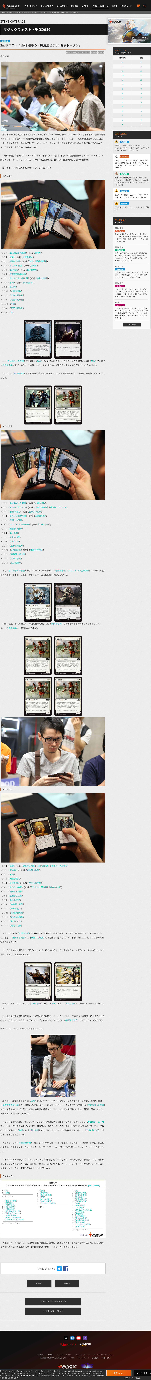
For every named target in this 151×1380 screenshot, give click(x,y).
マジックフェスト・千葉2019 (31, 12)
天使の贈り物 (17, 295)
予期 (13, 303)
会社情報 (95, 1358)
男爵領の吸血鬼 (18, 554)
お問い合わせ (106, 1358)
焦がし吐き (16, 921)
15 (122, 62)
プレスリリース (83, 1358)
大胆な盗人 (28, 256)
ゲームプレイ (62, 6)
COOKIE (72, 1358)
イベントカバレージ (100, 6)
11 (122, 80)
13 (122, 71)
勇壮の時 (14, 532)
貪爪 (31, 261)
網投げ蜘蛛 (41, 261)
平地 (7, 1193)
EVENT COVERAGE (14, 12)
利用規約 (40, 1354)
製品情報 (74, 6)
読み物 (114, 6)
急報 (12, 282)
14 (122, 66)
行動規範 (49, 1354)
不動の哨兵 (42, 278)
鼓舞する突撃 (36, 549)
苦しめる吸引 (16, 265)
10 (122, 84)
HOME (4, 12)
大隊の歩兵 (16, 291)
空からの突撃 (35, 511)
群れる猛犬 (16, 908)
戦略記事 (94, 52)
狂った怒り (16, 562)
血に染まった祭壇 (18, 252)
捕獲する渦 (15, 261)
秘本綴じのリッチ (58, 507)
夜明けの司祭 (16, 520)
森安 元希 (101, 52)
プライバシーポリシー (64, 1354)
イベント (85, 6)
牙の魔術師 (28, 282)
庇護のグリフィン (18, 507)
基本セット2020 (71, 52)
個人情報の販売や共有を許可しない (53, 1358)
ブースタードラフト (84, 52)
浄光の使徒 (43, 865)
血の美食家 (32, 269)
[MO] (90, 1185)
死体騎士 (14, 870)
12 (122, 75)
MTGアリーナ (126, 6)
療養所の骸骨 (16, 528)
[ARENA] (96, 1185)
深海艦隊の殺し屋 (18, 273)
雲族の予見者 (41, 507)
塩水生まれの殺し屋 (19, 278)
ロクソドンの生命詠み (20, 524)
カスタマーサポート (82, 1354)
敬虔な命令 (55, 887)
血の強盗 (14, 269)
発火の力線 (16, 925)
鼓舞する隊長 (29, 865)
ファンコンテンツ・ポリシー (103, 1354)
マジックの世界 (47, 6)
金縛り (38, 252)
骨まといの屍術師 (18, 515)
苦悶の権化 (15, 511)
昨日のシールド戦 (96, 1121)
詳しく (138, 1378)
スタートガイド (31, 6)
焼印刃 (13, 286)
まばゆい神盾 (17, 917)
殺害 (12, 256)
